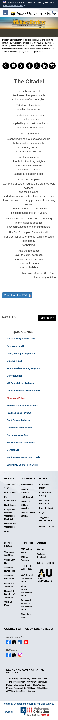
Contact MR (13, 450)
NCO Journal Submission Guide (27, 578)
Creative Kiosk (14, 361)
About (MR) (21, 338)
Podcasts (46, 526)
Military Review (28, 485)
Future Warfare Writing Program (23, 368)
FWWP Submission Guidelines (22, 405)
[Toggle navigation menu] (52, 33)
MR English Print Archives (20, 383)
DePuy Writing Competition (21, 353)
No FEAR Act (29, 688)
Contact (41, 549)
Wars (6, 531)
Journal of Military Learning (25, 505)
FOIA (39, 688)
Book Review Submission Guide (23, 457)
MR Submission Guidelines (21, 442)
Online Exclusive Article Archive (23, 390)
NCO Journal (27, 497)
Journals (28, 478)
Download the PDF (17, 295)
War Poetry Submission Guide (22, 465)
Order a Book (10, 492)
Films (43, 478)
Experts (27, 543)
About (42, 543)
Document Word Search (19, 435)
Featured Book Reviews (19, 413)
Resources (45, 563)
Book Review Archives (18, 420)
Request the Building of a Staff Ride (10, 594)
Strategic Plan (18, 691)
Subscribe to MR (15, 346)
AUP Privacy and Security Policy (21, 679)
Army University (34, 682)
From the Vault (46, 508)
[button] (14, 5)
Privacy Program (14, 688)
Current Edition (15, 376)
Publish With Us (26, 567)
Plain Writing (39, 685)
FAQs (41, 513)
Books (9, 478)
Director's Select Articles (19, 427)
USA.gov (31, 691)
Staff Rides (8, 544)
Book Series (10, 505)
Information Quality (22, 685)
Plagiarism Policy (16, 398)
